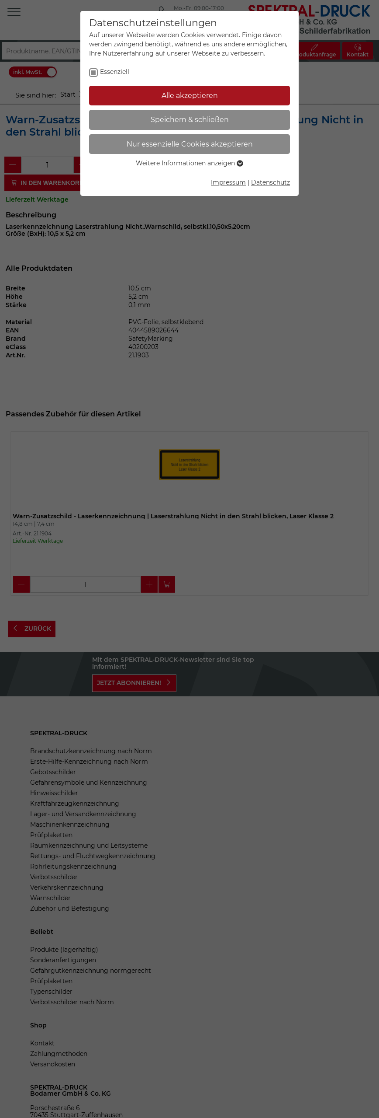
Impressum (228, 182)
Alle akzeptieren (190, 95)
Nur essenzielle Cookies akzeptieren (190, 144)
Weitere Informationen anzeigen (189, 163)
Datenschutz (270, 182)
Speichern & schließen (190, 119)
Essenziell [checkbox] (114, 72)
